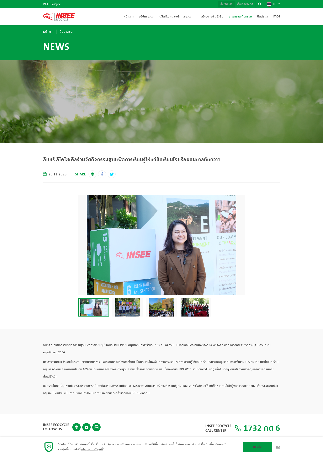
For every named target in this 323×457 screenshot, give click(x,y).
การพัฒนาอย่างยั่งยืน (210, 17)
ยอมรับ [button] (257, 447)
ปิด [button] (278, 447)
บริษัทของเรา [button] (146, 17)
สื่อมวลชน (68, 31)
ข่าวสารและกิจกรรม (240, 17)
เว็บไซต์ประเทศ (243, 4)
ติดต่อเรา (262, 17)
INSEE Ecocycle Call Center (210, 427)
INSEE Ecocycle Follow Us (56, 425)
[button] (259, 4)
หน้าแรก (129, 17)
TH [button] (271, 4)
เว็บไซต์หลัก (222, 4)
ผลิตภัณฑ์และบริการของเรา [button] (175, 17)
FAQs (276, 17)
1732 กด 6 (253, 427)
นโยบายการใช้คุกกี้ (92, 449)
